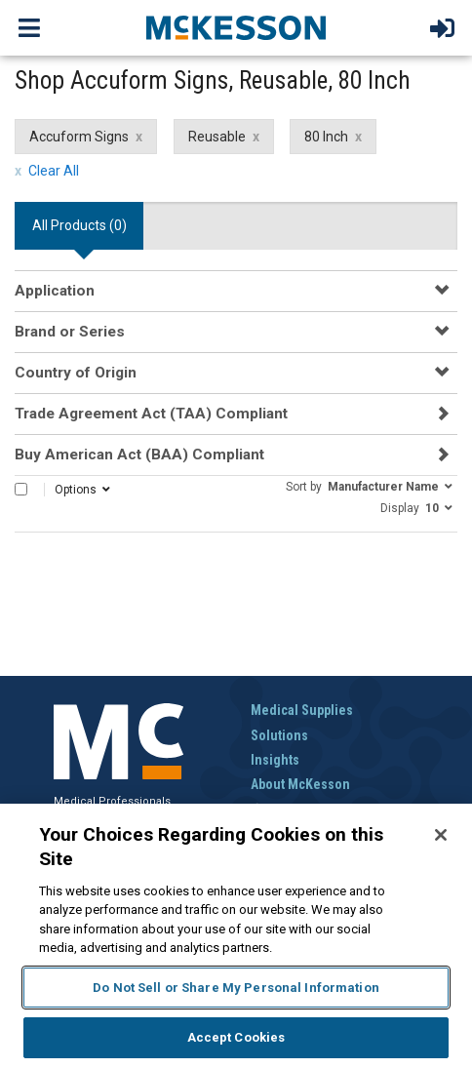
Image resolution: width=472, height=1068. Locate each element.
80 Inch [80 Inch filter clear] (326, 136)
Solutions (279, 735)
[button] (369, 486)
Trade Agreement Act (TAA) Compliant (151, 413)
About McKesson (300, 784)
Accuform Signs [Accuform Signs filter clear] (79, 136)
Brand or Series (70, 331)
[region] (236, 936)
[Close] (440, 834)
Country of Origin (76, 372)
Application (55, 290)
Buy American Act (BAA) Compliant (139, 454)
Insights (275, 760)
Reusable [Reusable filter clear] (217, 136)
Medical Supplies (302, 710)
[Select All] (21, 489)
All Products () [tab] (79, 225)
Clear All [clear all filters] (53, 170)
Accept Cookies (236, 1037)
